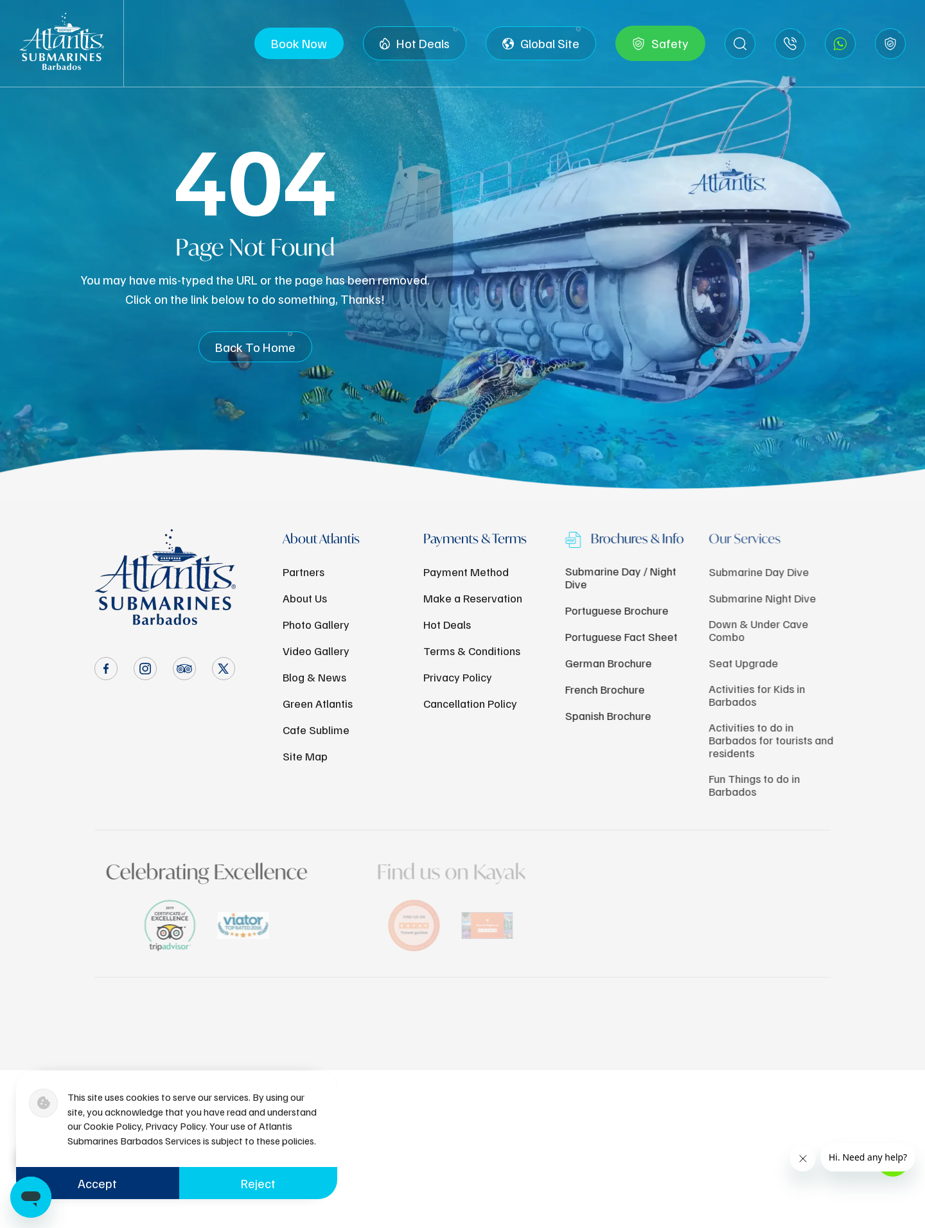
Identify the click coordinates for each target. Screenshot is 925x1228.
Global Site (541, 43)
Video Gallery (316, 650)
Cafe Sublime (316, 729)
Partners (303, 571)
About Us (305, 598)
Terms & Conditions (471, 650)
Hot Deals (414, 43)
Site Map (305, 756)
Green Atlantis (318, 703)
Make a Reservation (472, 598)
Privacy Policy (457, 677)
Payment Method (466, 571)
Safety (660, 43)
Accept (97, 1183)
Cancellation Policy (470, 703)
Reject (258, 1183)
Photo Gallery (316, 624)
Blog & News (314, 677)
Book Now (299, 43)
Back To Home (255, 347)
